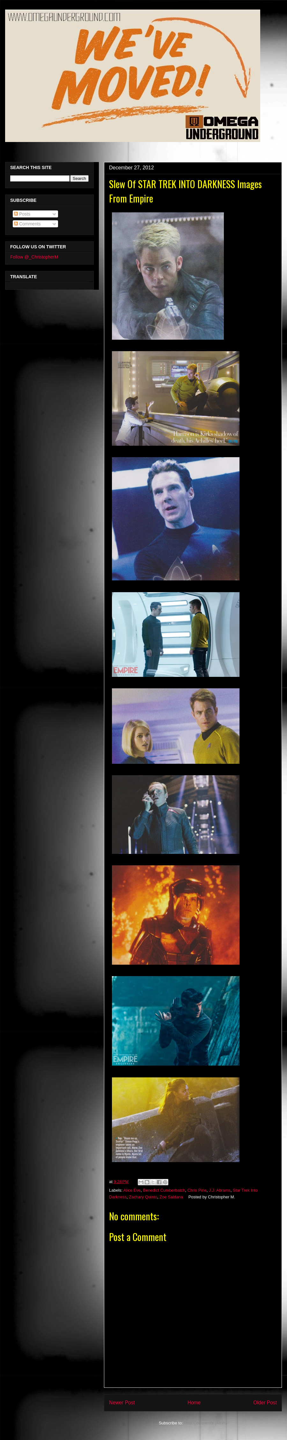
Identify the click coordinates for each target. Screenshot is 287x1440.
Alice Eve (132, 1190)
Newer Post (122, 1402)
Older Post (265, 1402)
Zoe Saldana (171, 1197)
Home (194, 1402)
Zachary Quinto (143, 1197)
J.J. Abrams (220, 1190)
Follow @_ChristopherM (34, 256)
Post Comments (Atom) (205, 1423)
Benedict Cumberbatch (164, 1190)
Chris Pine (197, 1190)
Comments (27, 223)
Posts (22, 213)
